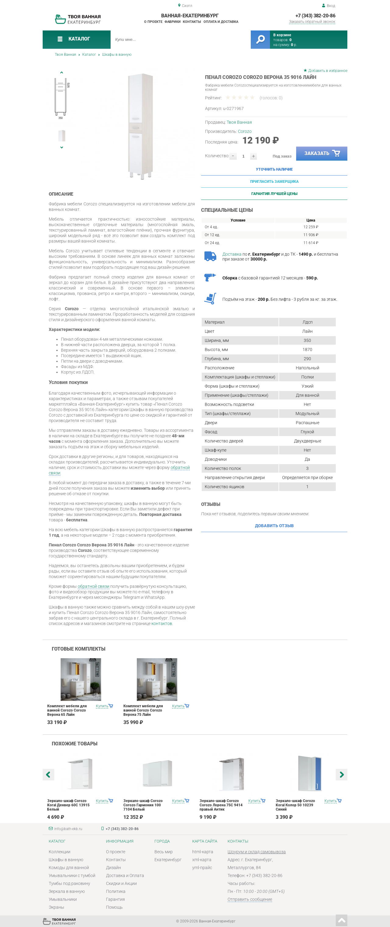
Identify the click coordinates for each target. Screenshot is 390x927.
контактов (161, 623)
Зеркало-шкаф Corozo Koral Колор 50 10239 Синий (295, 805)
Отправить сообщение (250, 899)
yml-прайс (202, 867)
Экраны (56, 907)
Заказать (322, 154)
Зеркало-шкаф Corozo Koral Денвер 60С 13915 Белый (68, 805)
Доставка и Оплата (125, 875)
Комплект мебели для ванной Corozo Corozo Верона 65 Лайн (67, 710)
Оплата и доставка (221, 22)
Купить (102, 706)
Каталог (89, 54)
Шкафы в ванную (117, 54)
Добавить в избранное (327, 71)
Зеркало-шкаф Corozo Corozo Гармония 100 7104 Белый (143, 805)
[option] (138, 124)
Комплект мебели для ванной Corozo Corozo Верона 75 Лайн (143, 710)
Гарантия (115, 899)
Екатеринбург (168, 859)
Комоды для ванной (69, 867)
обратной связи (93, 586)
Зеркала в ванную (67, 891)
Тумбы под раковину (69, 883)
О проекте (153, 22)
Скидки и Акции (121, 883)
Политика (116, 891)
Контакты (192, 22)
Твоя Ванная (65, 54)
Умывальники (63, 899)
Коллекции (59, 851)
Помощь (114, 907)
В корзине (282, 35)
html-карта (202, 851)
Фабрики (173, 22)
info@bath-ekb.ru (68, 829)
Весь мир (163, 851)
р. (294, 45)
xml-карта (201, 859)
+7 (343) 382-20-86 (315, 16)
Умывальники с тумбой (72, 875)
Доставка (232, 254)
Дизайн (113, 867)
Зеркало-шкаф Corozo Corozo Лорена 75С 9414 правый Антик (221, 805)
